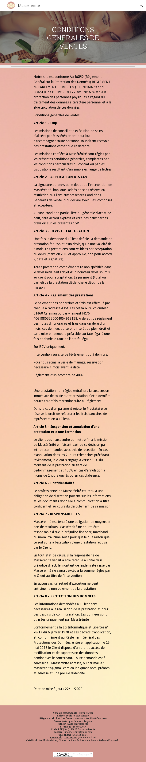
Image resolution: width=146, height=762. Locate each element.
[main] (73, 38)
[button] (141, 5)
